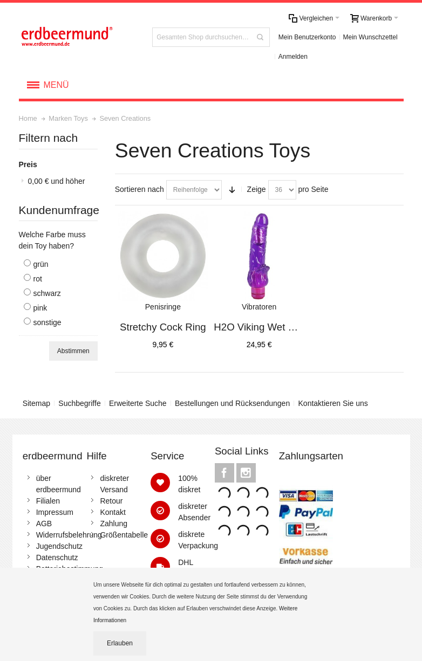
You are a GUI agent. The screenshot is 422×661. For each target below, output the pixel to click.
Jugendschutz (59, 546)
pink (40, 308)
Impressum (54, 512)
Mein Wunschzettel (370, 37)
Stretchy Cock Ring (163, 327)
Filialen (48, 501)
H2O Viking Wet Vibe (261, 327)
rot (37, 278)
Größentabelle (124, 535)
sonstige (47, 322)
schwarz (47, 293)
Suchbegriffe (79, 403)
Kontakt (112, 512)
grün (41, 264)
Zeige (256, 189)
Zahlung (113, 523)
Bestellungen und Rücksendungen (232, 403)
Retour (111, 501)
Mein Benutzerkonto (307, 37)
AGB (44, 523)
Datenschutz (57, 557)
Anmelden (293, 56)
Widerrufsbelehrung (69, 535)
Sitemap (36, 403)
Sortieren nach (139, 189)
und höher (56, 181)
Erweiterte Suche (138, 403)
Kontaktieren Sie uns (333, 403)
